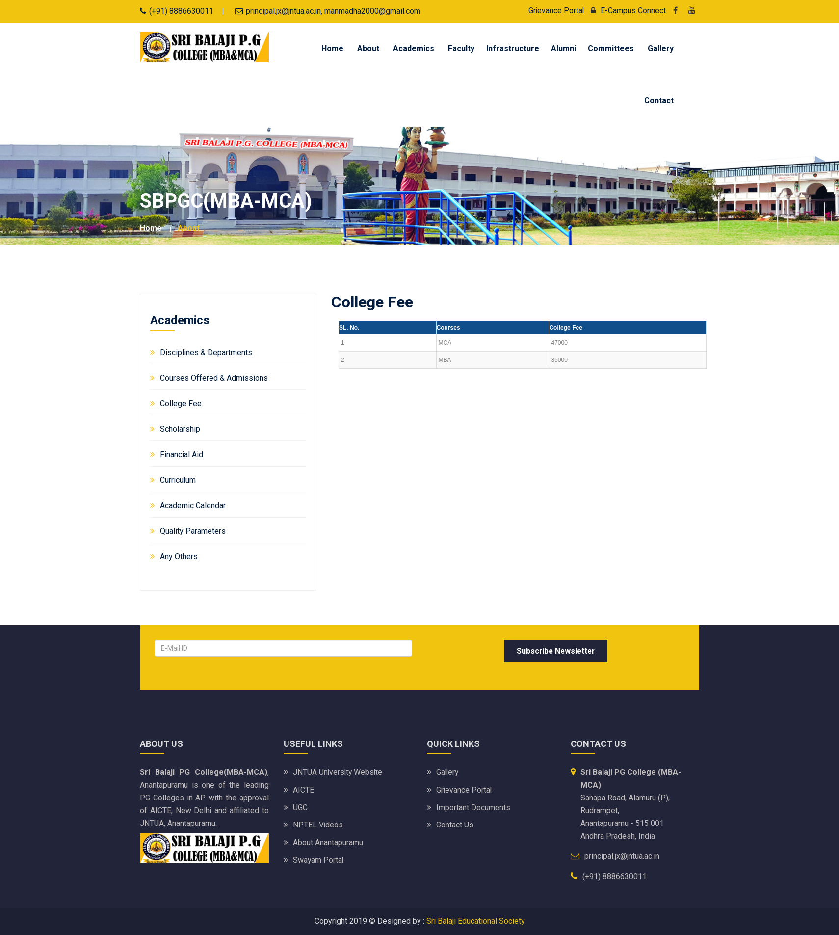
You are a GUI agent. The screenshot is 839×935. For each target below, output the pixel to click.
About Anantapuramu (328, 843)
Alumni (563, 48)
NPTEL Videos (318, 825)
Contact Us (454, 825)
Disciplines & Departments (206, 352)
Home (332, 48)
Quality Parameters (193, 531)
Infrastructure (512, 48)
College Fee (181, 403)
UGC (300, 807)
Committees (611, 48)
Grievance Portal (555, 10)
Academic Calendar (193, 505)
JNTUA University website (338, 772)
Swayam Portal (318, 860)
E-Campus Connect (626, 10)
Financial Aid (181, 454)
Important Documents (473, 807)
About (368, 48)
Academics (413, 48)
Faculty (461, 48)
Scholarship (180, 429)
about (189, 228)
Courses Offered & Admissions (214, 378)
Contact (659, 100)
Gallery (661, 48)
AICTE (303, 790)
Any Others (179, 556)
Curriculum (178, 480)
